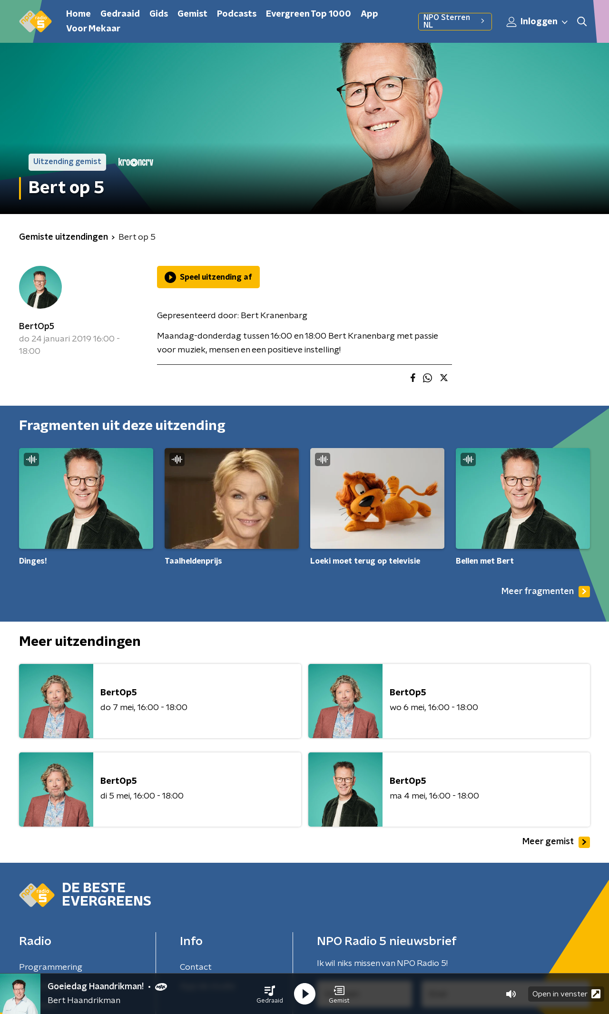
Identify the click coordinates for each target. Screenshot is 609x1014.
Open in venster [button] (566, 993)
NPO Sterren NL (455, 21)
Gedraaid (120, 14)
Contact (196, 967)
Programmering (50, 967)
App (369, 14)
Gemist (192, 14)
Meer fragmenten (545, 591)
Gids (158, 14)
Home (78, 14)
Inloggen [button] (537, 22)
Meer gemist (556, 842)
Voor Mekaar (93, 29)
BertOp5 (36, 326)
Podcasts (236, 14)
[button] (270, 994)
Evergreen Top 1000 (308, 14)
